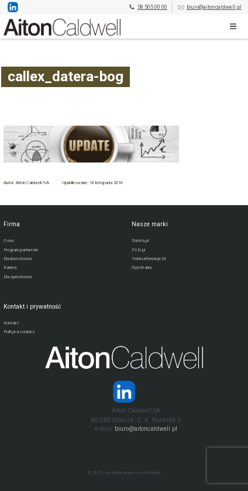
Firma (12, 224)
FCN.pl (138, 250)
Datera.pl (140, 240)
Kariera (10, 267)
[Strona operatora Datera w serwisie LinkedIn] (124, 392)
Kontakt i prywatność (32, 306)
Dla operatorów (18, 276)
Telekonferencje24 (149, 258)
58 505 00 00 (147, 7)
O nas (9, 240)
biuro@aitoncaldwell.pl (209, 7)
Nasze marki (150, 224)
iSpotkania (141, 267)
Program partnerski (21, 250)
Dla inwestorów (18, 258)
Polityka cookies (19, 331)
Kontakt (11, 323)
